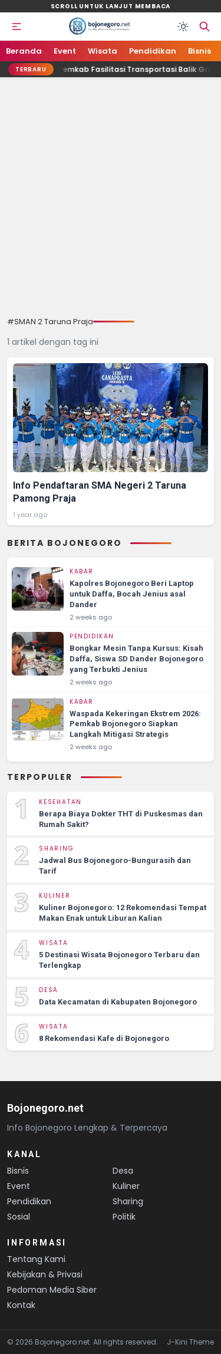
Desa (123, 1171)
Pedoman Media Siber (52, 1290)
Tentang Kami (36, 1259)
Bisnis (199, 51)
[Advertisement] (110, 199)
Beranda (24, 51)
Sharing (128, 1201)
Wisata (102, 51)
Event (65, 51)
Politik (124, 1217)
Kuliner (126, 1186)
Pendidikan (152, 51)
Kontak (21, 1305)
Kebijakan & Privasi (45, 1274)
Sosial (18, 1217)
